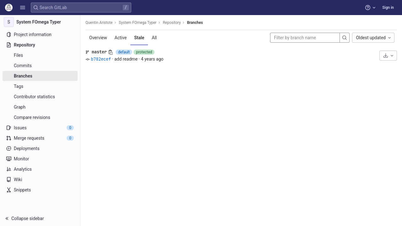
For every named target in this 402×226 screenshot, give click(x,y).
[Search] (345, 38)
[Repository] (40, 45)
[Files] (40, 55)
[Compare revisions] (40, 117)
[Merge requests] (40, 138)
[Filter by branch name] (305, 38)
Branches (195, 22)
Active (121, 37)
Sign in (388, 7)
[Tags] (40, 86)
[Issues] (40, 128)
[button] (23, 8)
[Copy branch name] (110, 52)
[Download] (388, 56)
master (99, 52)
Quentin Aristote (98, 22)
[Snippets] (40, 190)
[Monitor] (40, 159)
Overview (98, 37)
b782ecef (101, 59)
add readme (126, 59)
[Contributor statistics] (40, 97)
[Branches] (40, 76)
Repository (172, 22)
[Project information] (40, 35)
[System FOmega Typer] (40, 22)
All (154, 37)
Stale (139, 37)
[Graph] (40, 107)
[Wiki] (40, 180)
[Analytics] (40, 169)
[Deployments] (40, 148)
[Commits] (40, 66)
